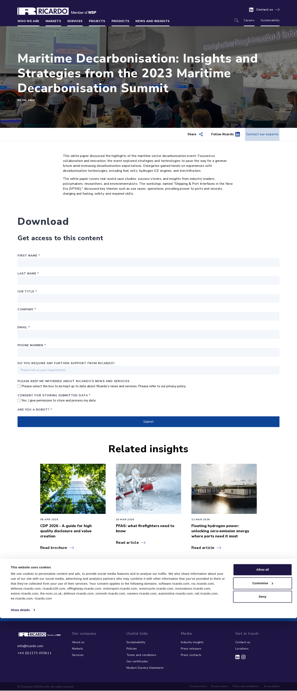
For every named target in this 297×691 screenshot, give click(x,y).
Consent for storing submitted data (54, 395)
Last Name (28, 273)
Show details (20, 683)
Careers (249, 20)
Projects (97, 21)
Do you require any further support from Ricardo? (66, 363)
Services (75, 21)
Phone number (32, 345)
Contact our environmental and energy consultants (145, 606)
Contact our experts (258, 134)
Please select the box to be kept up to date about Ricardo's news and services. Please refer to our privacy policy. (103, 386)
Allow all (262, 642)
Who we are (28, 21)
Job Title (27, 291)
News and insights (153, 21)
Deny (262, 669)
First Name (29, 256)
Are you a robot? (35, 410)
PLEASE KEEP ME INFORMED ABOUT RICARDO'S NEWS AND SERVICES (74, 381)
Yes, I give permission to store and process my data (58, 401)
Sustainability (270, 20)
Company (27, 309)
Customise (262, 656)
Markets (53, 21)
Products (121, 21)
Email (24, 327)
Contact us (264, 9)
